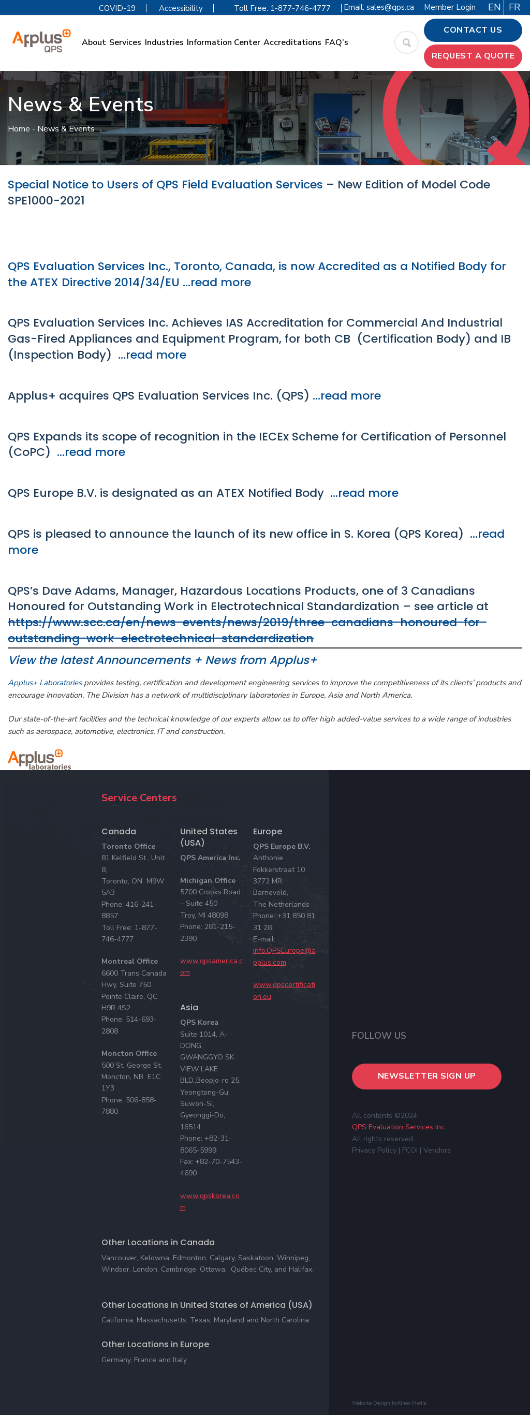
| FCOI (408, 1150)
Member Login (450, 7)
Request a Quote (473, 56)
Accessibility (181, 8)
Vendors (437, 1150)
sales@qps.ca (390, 7)
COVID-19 (117, 8)
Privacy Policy (374, 1150)
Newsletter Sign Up (427, 1076)
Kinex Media (412, 1403)
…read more (215, 282)
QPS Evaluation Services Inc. (399, 1127)
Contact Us (473, 30)
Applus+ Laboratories (45, 682)
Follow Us (379, 1035)
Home (19, 129)
